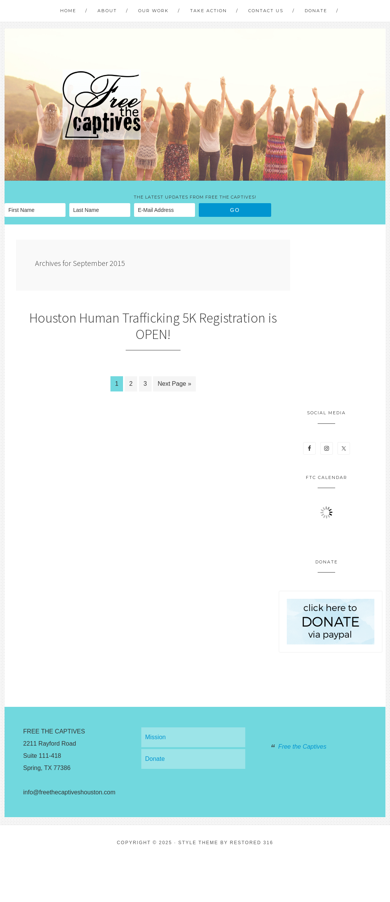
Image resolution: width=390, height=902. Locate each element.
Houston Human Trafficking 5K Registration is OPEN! (153, 326)
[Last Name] (99, 210)
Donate (155, 759)
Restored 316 (251, 842)
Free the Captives (302, 746)
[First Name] (35, 210)
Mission (155, 737)
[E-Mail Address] (164, 210)
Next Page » (174, 383)
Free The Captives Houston (101, 105)
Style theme (198, 842)
